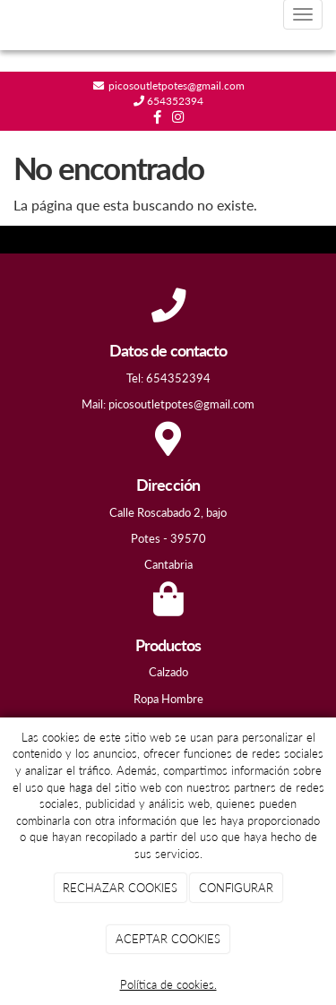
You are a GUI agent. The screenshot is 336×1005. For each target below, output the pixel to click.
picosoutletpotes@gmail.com (175, 85)
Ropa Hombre (168, 698)
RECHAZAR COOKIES (120, 887)
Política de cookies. (168, 984)
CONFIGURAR (236, 887)
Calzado (168, 672)
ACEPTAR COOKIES (168, 939)
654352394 (173, 100)
